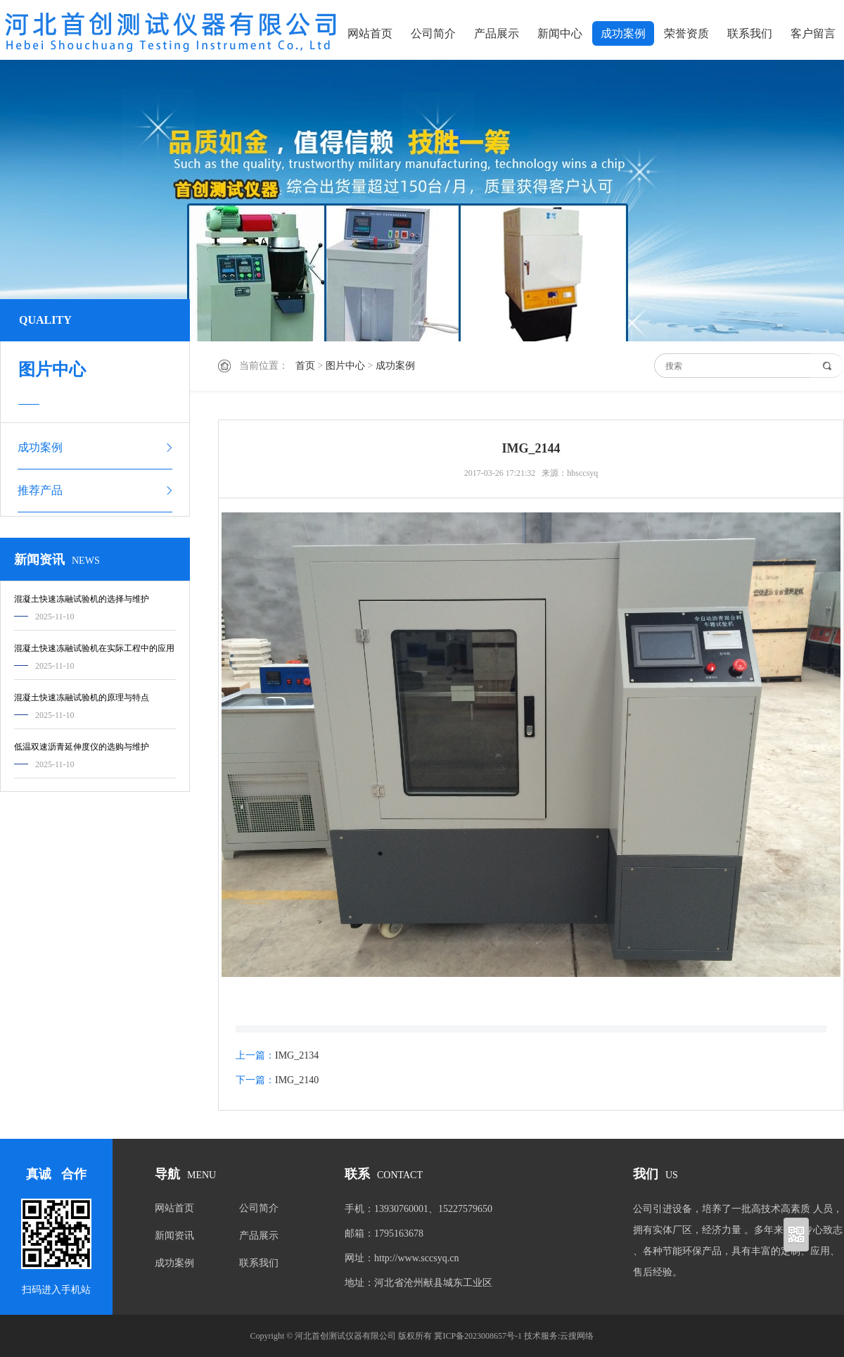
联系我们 (749, 33)
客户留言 (813, 33)
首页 (305, 365)
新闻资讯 (174, 1235)
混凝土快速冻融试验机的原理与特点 (81, 697)
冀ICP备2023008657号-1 (478, 1336)
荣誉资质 (686, 33)
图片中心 (345, 365)
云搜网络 (577, 1336)
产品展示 (496, 33)
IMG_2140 (297, 1080)
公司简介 (433, 33)
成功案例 (623, 33)
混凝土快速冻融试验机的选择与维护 (81, 599)
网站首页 (369, 33)
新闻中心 (559, 33)
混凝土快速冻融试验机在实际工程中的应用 (94, 648)
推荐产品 (40, 490)
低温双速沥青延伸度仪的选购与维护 (81, 747)
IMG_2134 (297, 1055)
